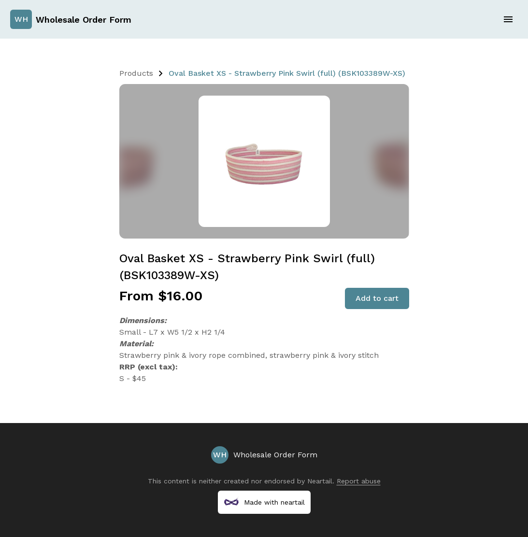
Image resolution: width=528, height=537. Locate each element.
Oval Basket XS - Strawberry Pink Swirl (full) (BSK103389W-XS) (287, 73)
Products (136, 73)
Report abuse (359, 481)
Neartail (319, 481)
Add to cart (377, 298)
